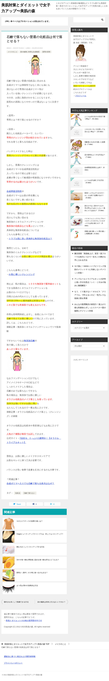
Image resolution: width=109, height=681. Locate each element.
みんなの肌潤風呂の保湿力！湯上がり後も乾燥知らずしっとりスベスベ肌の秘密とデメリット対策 (90, 307)
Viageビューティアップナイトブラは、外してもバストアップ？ (40, 534)
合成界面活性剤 (14, 191)
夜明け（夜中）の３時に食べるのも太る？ (32, 573)
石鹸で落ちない (29, 493)
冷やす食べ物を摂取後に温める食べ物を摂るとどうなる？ (38, 560)
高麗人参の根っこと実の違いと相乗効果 (95, 232)
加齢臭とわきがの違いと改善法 (95, 143)
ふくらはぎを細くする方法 (94, 181)
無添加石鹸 (29, 341)
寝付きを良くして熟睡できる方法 (16, 602)
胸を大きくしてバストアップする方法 (30, 547)
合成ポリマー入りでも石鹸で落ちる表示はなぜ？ (30, 483)
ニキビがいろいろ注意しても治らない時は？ (95, 130)
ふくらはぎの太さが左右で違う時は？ (95, 118)
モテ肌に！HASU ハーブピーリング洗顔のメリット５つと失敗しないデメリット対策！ (90, 269)
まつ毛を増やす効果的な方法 (27, 585)
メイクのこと (12, 52)
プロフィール (80, 96)
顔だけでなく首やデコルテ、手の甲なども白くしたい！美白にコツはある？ (95, 208)
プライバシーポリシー (13, 663)
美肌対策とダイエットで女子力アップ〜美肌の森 (25, 7)
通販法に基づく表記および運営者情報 (19, 656)
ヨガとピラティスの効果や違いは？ (30, 521)
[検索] (89, 19)
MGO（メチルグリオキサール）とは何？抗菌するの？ (94, 195)
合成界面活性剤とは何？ (95, 169)
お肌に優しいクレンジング (22, 274)
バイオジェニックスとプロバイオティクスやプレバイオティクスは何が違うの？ (95, 222)
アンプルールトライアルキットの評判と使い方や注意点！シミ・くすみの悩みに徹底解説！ (90, 282)
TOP (26, 644)
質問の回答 (46, 52)
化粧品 (17, 493)
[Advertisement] (89, 375)
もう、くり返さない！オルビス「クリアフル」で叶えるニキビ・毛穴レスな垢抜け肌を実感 (90, 294)
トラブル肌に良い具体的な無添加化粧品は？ (30, 238)
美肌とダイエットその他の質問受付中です (24, 620)
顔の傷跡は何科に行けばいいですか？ (51, 602)
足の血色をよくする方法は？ (95, 156)
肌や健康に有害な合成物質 (29, 52)
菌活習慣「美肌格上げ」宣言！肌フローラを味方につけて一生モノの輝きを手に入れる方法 (90, 256)
